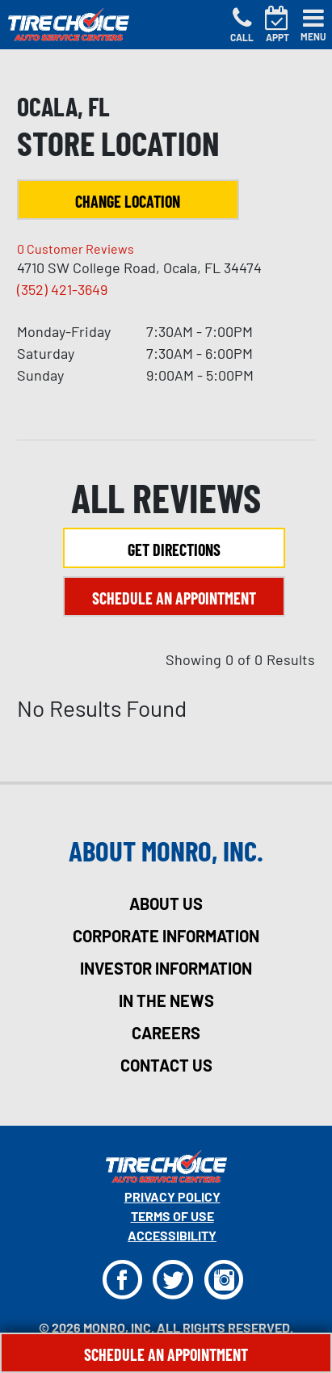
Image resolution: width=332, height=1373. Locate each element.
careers (166, 1032)
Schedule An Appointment (166, 1354)
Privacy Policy (172, 1196)
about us (166, 903)
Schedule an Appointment (174, 598)
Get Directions (174, 549)
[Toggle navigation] (313, 25)
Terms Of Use (172, 1215)
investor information (166, 968)
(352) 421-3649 (62, 289)
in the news (166, 1000)
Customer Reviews (75, 248)
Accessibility (172, 1235)
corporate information (166, 936)
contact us (166, 1065)
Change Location (127, 201)
